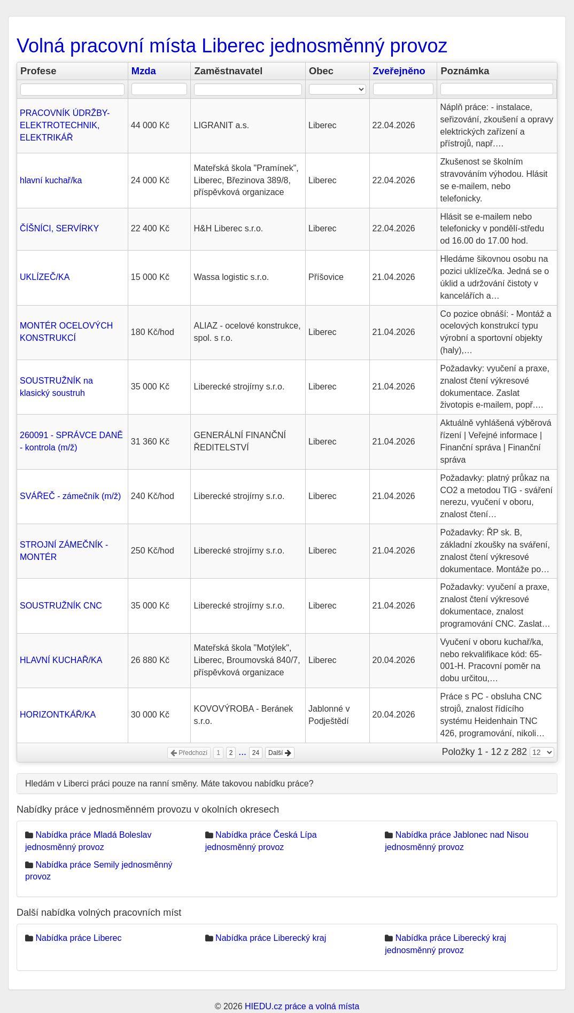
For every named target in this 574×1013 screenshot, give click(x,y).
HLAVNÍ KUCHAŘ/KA (61, 660)
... (242, 751)
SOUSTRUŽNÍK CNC (61, 605)
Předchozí (188, 753)
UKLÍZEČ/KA (44, 277)
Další (279, 753)
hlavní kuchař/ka (51, 180)
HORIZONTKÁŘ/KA (58, 714)
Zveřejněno (399, 70)
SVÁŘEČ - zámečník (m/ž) (70, 496)
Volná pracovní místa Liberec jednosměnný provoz (232, 46)
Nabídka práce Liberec (78, 937)
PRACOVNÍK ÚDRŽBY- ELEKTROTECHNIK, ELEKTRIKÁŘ (65, 125)
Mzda (143, 70)
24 (255, 753)
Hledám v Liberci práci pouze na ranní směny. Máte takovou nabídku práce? (169, 783)
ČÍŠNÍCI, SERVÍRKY (59, 228)
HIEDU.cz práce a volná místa (302, 1006)
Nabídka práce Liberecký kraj (270, 937)
